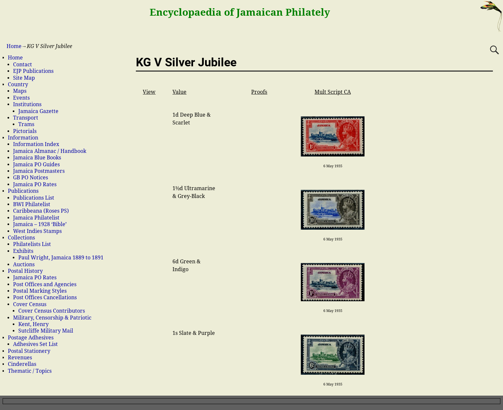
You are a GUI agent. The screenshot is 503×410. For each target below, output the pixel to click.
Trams (26, 124)
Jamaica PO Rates (35, 184)
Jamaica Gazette (38, 111)
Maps (19, 91)
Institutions (27, 104)
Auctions (24, 264)
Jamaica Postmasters (39, 171)
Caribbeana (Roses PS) (41, 211)
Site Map (24, 78)
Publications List (33, 198)
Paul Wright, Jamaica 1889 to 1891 (61, 257)
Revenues (20, 357)
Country (18, 84)
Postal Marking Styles (40, 291)
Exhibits (23, 251)
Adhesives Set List (35, 344)
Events (21, 98)
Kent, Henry (33, 324)
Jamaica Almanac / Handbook (49, 151)
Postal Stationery (29, 351)
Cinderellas (22, 364)
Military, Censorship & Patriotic (52, 318)
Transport (25, 118)
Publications (23, 191)
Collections (21, 238)
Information (23, 138)
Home (14, 46)
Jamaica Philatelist (36, 218)
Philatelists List (32, 244)
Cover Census (29, 304)
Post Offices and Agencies (44, 284)
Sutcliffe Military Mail (45, 331)
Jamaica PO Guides (36, 164)
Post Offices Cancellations (45, 297)
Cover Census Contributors (51, 311)
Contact (22, 64)
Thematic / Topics (30, 371)
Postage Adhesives (31, 338)
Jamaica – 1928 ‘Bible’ (40, 224)
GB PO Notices (30, 177)
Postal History (25, 271)
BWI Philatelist (31, 204)
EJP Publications (33, 71)
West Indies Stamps (37, 231)
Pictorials (25, 131)
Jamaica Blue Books (37, 158)
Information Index (36, 144)
